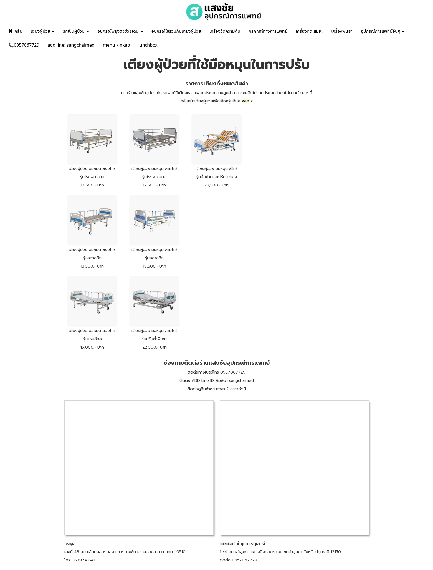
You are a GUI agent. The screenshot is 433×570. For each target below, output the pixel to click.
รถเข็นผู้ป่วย (76, 31)
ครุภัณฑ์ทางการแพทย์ (268, 31)
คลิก (245, 101)
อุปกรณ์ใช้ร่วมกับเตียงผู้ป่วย (176, 31)
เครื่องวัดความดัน (224, 31)
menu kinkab (116, 45)
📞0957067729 (23, 45)
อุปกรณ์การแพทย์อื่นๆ (383, 31)
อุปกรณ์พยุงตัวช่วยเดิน (120, 31)
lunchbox (148, 45)
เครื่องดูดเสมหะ (309, 31)
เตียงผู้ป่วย (43, 31)
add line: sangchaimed (71, 45)
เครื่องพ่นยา (342, 31)
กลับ (15, 31)
